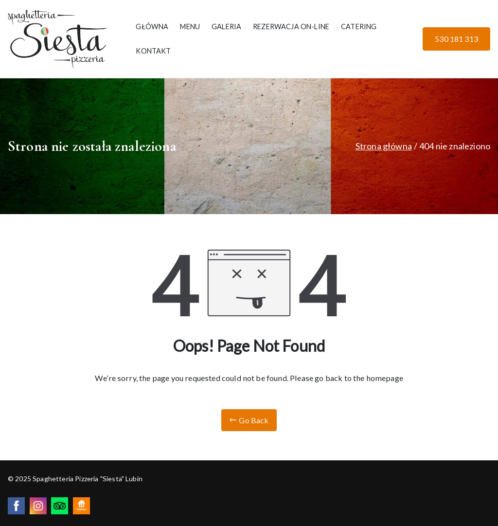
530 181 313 (456, 38)
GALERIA (226, 26)
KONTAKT (153, 51)
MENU (190, 26)
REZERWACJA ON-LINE (291, 26)
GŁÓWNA (152, 26)
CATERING (358, 26)
